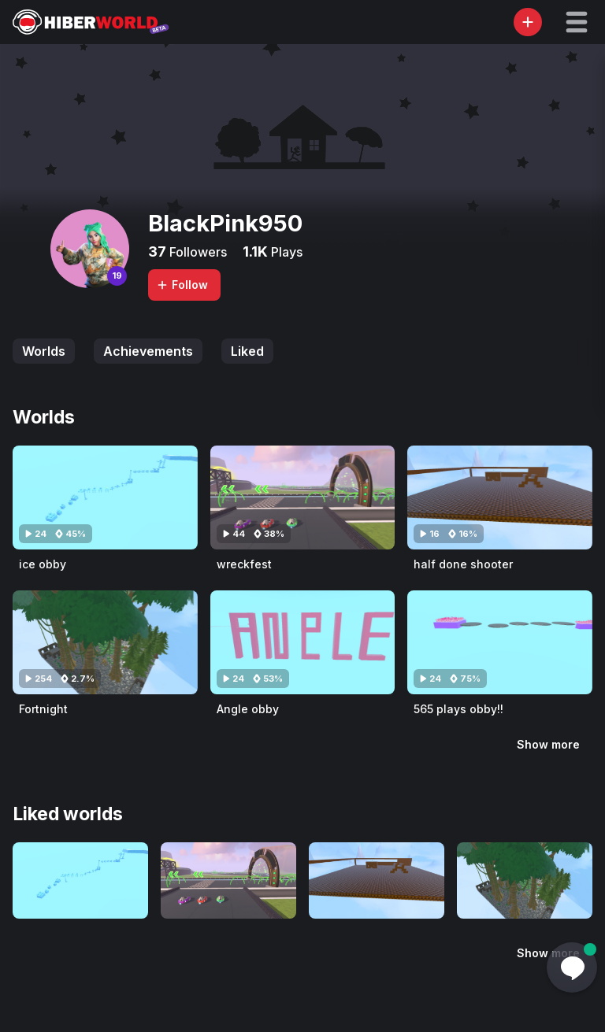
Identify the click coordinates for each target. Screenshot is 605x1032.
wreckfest (244, 564)
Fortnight (43, 709)
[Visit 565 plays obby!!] (499, 642)
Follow (182, 284)
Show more (548, 744)
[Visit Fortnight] (105, 642)
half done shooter (463, 564)
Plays (285, 252)
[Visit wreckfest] (302, 497)
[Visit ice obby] (105, 497)
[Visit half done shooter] (499, 497)
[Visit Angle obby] (302, 642)
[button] (576, 22)
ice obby (42, 564)
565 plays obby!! (458, 709)
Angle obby (248, 709)
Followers (196, 252)
